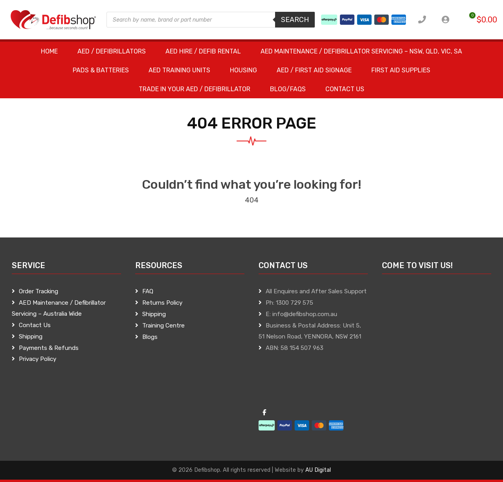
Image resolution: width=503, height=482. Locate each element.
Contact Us (35, 325)
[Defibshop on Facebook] (265, 412)
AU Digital (318, 470)
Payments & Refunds (49, 347)
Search (295, 19)
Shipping (30, 336)
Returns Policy (162, 302)
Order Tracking (38, 291)
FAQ (147, 291)
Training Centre (163, 325)
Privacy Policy (37, 358)
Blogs (150, 336)
